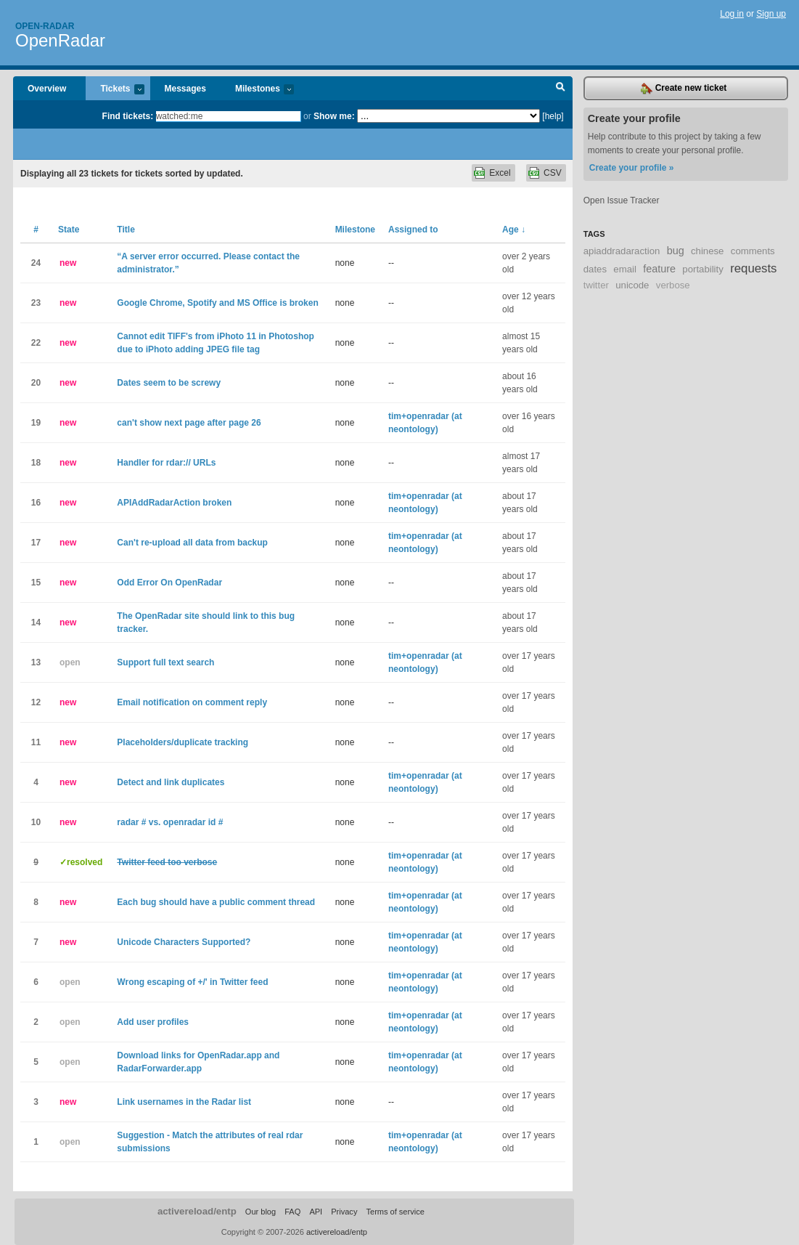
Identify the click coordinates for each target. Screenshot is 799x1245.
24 (36, 263)
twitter (596, 285)
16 (36, 503)
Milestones (257, 90)
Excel (499, 173)
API (315, 1211)
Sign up (771, 14)
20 (36, 383)
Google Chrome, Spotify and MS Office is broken (217, 303)
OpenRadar (60, 40)
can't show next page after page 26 (189, 423)
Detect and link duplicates (170, 782)
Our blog (260, 1211)
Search (561, 88)
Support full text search (165, 662)
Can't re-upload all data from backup (192, 543)
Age (513, 229)
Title (125, 229)
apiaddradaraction (621, 251)
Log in (732, 14)
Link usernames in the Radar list (184, 1102)
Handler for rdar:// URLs (166, 463)
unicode (632, 285)
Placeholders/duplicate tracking (182, 742)
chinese (707, 251)
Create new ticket (683, 88)
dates (595, 269)
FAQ (292, 1211)
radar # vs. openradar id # (170, 822)
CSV (553, 173)
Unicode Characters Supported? (183, 942)
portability (702, 269)
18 (36, 463)
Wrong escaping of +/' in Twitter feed (192, 982)
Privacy (344, 1211)
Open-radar (44, 26)
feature (659, 269)
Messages (185, 89)
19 (36, 423)
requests (753, 268)
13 (36, 662)
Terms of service (395, 1211)
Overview (47, 89)
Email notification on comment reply (192, 702)
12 (36, 702)
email (624, 269)
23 (36, 303)
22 (36, 343)
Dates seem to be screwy (169, 383)
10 (36, 822)
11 (36, 742)
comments (753, 251)
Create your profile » (631, 168)
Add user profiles (153, 1022)
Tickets (115, 90)
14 (36, 622)
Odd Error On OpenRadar (169, 582)
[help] (552, 116)
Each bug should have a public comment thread (216, 902)
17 (36, 543)
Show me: (334, 116)
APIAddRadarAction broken (174, 503)
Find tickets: (128, 116)
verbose (673, 285)
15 (36, 582)
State (68, 229)
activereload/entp (197, 1211)
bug (675, 250)
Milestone (355, 229)
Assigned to (413, 229)
